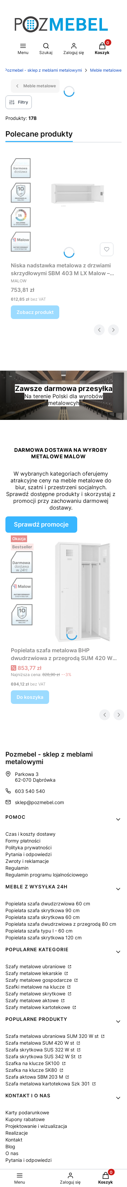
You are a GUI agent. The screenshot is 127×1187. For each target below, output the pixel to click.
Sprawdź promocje (41, 524)
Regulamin (16, 868)
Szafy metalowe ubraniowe (36, 966)
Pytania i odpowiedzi (28, 854)
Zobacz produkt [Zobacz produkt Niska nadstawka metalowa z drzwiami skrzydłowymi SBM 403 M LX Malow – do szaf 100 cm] (35, 312)
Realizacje (16, 1133)
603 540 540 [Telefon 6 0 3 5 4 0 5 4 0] (30, 791)
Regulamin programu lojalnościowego (46, 875)
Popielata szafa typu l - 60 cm (38, 931)
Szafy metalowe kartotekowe (38, 1007)
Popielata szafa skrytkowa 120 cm (43, 937)
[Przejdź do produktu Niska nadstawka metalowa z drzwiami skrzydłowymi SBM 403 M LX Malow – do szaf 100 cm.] (63, 206)
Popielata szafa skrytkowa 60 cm (42, 917)
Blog (10, 1146)
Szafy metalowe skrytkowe (36, 993)
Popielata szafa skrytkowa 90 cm (42, 910)
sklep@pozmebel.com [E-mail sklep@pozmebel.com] (39, 802)
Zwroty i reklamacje (27, 861)
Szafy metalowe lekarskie (34, 973)
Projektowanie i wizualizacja (36, 1126)
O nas (11, 1153)
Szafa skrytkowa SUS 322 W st (40, 1049)
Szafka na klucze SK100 (33, 1063)
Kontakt (13, 1139)
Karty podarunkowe (27, 1112)
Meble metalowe (106, 70)
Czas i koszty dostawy (30, 834)
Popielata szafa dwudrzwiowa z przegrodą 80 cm (60, 924)
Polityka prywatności (28, 847)
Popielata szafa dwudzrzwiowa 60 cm (47, 903)
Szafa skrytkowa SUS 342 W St (41, 1056)
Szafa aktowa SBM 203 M (34, 1077)
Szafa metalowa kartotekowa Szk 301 (48, 1083)
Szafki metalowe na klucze (35, 987)
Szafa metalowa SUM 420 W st (40, 1043)
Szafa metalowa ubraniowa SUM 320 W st (52, 1036)
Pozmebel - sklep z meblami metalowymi (43, 70)
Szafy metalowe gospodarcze (39, 980)
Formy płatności (22, 841)
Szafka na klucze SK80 (32, 1070)
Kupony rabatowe (25, 1119)
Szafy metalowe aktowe (32, 1000)
